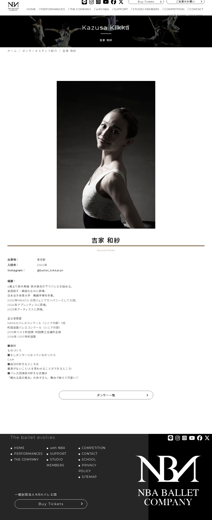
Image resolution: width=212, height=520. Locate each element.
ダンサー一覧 (106, 395)
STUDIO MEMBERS (146, 9)
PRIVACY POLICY (87, 468)
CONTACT (196, 9)
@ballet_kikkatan (50, 270)
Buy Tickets (51, 504)
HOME (31, 9)
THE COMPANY (80, 9)
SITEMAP (89, 477)
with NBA (102, 9)
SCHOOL (196, 15)
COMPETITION (174, 9)
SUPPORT (121, 9)
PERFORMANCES (53, 9)
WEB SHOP (177, 15)
